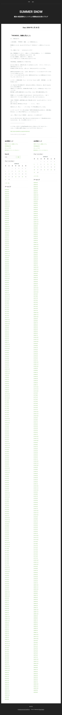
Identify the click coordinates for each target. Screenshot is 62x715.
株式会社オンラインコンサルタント (12, 150)
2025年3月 (7, 220)
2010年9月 (7, 573)
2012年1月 (7, 540)
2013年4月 (7, 509)
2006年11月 (7, 668)
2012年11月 (7, 519)
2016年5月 (7, 433)
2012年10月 (7, 521)
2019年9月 (7, 350)
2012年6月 (7, 530)
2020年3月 (7, 338)
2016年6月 (7, 431)
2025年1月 (7, 224)
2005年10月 (7, 695)
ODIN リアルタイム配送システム (11, 144)
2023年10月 (7, 255)
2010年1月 (7, 589)
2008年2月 (7, 637)
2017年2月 (7, 414)
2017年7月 (7, 404)
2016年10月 (7, 422)
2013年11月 (7, 495)
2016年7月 (7, 429)
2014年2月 (7, 488)
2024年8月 (7, 235)
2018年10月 (7, 373)
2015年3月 (7, 462)
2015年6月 (7, 455)
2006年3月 (7, 684)
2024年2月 (7, 247)
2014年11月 (7, 470)
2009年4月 (7, 608)
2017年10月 (7, 398)
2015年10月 (7, 447)
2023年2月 (7, 270)
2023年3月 (7, 268)
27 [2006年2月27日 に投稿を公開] (5, 179)
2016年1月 (7, 441)
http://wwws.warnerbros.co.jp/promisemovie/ (20, 131)
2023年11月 (7, 253)
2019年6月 (7, 356)
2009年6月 (7, 604)
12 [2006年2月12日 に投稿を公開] (25, 171)
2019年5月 (7, 358)
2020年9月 (7, 325)
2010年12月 (7, 567)
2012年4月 (7, 534)
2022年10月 (7, 278)
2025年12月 (7, 202)
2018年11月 (7, 371)
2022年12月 (7, 274)
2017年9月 (7, 400)
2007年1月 (7, 664)
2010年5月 (7, 581)
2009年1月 (7, 614)
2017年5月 (7, 408)
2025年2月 (7, 222)
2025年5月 (7, 216)
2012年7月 (7, 528)
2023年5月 (7, 263)
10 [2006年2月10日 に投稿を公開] (19, 171)
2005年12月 (7, 691)
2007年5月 (7, 655)
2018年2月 (7, 389)
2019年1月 (7, 367)
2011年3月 (7, 561)
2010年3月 (7, 585)
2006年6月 (7, 678)
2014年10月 (7, 472)
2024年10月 (7, 230)
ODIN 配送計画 (8, 146)
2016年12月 (7, 418)
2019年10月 (7, 348)
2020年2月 (7, 340)
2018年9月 (7, 375)
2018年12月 (7, 369)
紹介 (33, 1)
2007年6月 (7, 653)
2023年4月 (7, 265)
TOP (29, 1)
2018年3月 (7, 387)
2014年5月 (7, 482)
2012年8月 (7, 525)
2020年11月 (7, 321)
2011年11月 (7, 544)
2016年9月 (7, 424)
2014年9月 (7, 474)
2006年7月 (7, 676)
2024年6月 (7, 239)
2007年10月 (7, 645)
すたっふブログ (8, 148)
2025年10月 (7, 206)
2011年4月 (7, 559)
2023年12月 (7, 251)
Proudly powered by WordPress (24, 709)
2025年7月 (7, 212)
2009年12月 (7, 592)
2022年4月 (7, 288)
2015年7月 (7, 453)
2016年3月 (7, 437)
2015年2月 (7, 464)
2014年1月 (7, 490)
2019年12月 (7, 344)
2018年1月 (7, 391)
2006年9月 (7, 672)
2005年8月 (7, 699)
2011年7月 (7, 552)
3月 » (9, 183)
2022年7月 (7, 284)
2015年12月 (7, 443)
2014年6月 (7, 480)
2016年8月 (7, 426)
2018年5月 (7, 383)
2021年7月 (7, 305)
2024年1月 (7, 249)
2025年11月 (7, 204)
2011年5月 (7, 556)
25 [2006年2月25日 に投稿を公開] (22, 176)
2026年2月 (7, 197)
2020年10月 (7, 323)
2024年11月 (7, 228)
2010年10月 (7, 571)
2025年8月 (7, 210)
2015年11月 (7, 445)
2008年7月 (7, 627)
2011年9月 (7, 548)
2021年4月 (7, 311)
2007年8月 (7, 649)
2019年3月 (7, 362)
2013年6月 (7, 505)
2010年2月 (7, 587)
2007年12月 (7, 641)
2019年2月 (7, 365)
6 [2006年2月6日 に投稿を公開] (5, 171)
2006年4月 (7, 682)
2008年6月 (7, 629)
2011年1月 (7, 565)
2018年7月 (7, 379)
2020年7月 (7, 329)
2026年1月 (7, 199)
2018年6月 (7, 381)
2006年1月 (7, 689)
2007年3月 (7, 660)
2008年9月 (7, 622)
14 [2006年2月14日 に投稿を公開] (9, 174)
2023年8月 (7, 259)
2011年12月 (7, 542)
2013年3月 (7, 511)
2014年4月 (7, 484)
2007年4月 (7, 658)
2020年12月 (7, 319)
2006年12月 (7, 666)
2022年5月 (7, 286)
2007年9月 (7, 647)
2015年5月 (7, 457)
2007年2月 (7, 662)
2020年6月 (7, 332)
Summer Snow (31, 12)
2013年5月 (7, 507)
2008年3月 (7, 635)
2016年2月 (7, 439)
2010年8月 (7, 575)
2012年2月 (7, 538)
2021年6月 (7, 307)
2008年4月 (7, 633)
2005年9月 (7, 697)
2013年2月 (7, 513)
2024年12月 (7, 226)
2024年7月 (7, 237)
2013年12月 (7, 492)
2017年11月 (7, 395)
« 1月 (6, 183)
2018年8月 (7, 377)
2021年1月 (7, 317)
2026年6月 (7, 189)
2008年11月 (7, 618)
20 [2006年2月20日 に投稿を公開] (5, 176)
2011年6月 (7, 554)
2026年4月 (7, 193)
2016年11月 (7, 420)
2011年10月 (7, 546)
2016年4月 (7, 435)
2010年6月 (7, 579)
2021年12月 (7, 294)
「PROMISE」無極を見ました (20, 35)
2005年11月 (7, 693)
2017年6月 (7, 406)
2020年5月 (7, 334)
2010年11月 (7, 569)
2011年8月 (7, 550)
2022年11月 (7, 276)
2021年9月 (7, 301)
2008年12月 (7, 616)
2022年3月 (7, 290)
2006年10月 (7, 670)
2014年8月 (7, 476)
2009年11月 (7, 594)
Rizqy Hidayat (41, 709)
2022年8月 (7, 282)
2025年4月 (7, 218)
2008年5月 (7, 631)
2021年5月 (7, 309)
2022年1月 (7, 292)
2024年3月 (7, 245)
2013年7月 (7, 503)
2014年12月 (7, 468)
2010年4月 (7, 583)
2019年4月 (7, 360)
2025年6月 (7, 214)
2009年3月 (7, 610)
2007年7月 (7, 651)
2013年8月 (7, 501)
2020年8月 (7, 327)
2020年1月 (7, 342)
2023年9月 (7, 257)
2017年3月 (7, 412)
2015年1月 (7, 466)
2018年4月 (7, 385)
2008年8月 (7, 625)
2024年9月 (7, 232)
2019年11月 (7, 346)
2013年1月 (7, 515)
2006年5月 (7, 680)
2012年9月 (7, 523)
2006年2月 (7, 686)
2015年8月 (7, 451)
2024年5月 (7, 241)
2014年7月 (7, 478)
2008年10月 (7, 620)
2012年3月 (7, 536)
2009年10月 (7, 596)
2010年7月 (7, 577)
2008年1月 (7, 639)
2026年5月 (7, 191)
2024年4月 (7, 243)
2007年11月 (7, 643)
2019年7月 (7, 354)
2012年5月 (7, 532)
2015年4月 (7, 459)
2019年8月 (7, 352)
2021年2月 (7, 315)
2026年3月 (7, 195)
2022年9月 (7, 280)
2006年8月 (7, 674)
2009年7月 (7, 602)
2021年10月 (7, 299)
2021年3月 (7, 313)
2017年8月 (7, 402)
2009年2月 (7, 612)
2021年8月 (7, 303)
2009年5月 (7, 606)
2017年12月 (7, 393)
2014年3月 (7, 486)
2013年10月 (7, 497)
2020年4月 (7, 336)
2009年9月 (7, 598)
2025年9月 (7, 208)
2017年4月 (7, 410)
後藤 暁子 (24, 134)
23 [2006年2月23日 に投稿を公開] (15, 176)
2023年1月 (7, 272)
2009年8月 (7, 600)
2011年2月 (7, 563)
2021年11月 (7, 296)
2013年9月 (7, 499)
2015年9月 (7, 449)
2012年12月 (7, 517)
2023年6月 (7, 261)
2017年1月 (7, 416)
